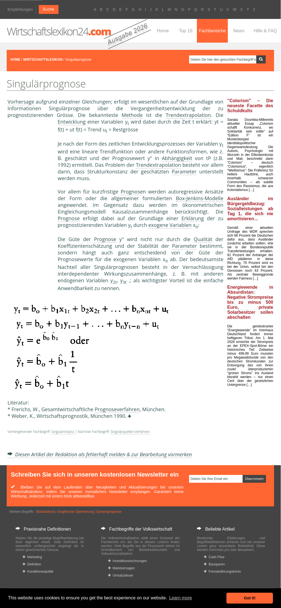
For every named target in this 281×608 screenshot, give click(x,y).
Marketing (32, 557)
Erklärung (193, 218)
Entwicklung (71, 121)
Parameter (184, 171)
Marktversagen (121, 568)
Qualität (203, 239)
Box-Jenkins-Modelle (199, 198)
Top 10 (185, 30)
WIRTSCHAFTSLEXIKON (42, 60)
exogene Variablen (170, 225)
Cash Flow (214, 557)
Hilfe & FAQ (265, 30)
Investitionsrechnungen (127, 561)
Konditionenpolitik (38, 571)
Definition (32, 564)
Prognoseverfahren (117, 409)
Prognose (132, 191)
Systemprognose (108, 512)
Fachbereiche (212, 30)
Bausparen (214, 564)
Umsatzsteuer (120, 575)
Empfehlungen (20, 9)
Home (163, 30)
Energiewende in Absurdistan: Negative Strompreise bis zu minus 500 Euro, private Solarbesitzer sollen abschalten (250, 302)
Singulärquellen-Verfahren (130, 431)
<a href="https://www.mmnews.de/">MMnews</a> (30, 211)
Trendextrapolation (188, 115)
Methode (132, 115)
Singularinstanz (63, 431)
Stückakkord (45, 512)
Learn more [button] (180, 597)
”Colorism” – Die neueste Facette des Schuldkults (250, 105)
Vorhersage (21, 101)
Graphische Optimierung (75, 512)
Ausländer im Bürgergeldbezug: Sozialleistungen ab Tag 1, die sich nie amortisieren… (250, 208)
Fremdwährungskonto (222, 571)
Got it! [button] (250, 598)
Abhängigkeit (177, 158)
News (238, 30)
